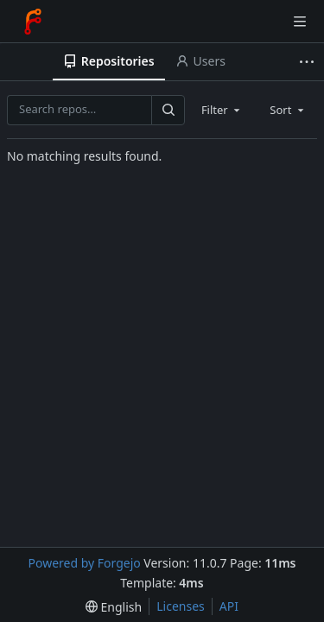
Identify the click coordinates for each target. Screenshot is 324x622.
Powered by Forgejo (84, 563)
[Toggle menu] (299, 21)
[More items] (309, 61)
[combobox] (222, 109)
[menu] (114, 607)
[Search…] (167, 110)
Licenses (180, 606)
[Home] (33, 21)
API (228, 606)
